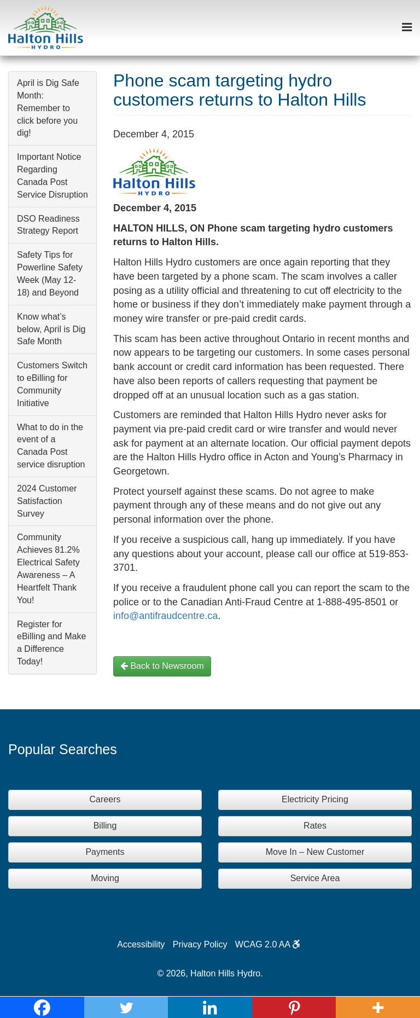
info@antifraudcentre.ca (165, 615)
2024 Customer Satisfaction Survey (47, 501)
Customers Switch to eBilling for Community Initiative (52, 384)
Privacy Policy (200, 944)
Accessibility (141, 944)
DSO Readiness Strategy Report (48, 225)
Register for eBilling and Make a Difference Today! (51, 643)
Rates (315, 825)
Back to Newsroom (162, 665)
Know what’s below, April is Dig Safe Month (51, 329)
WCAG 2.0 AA (267, 944)
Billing (105, 825)
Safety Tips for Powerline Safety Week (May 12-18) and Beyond (50, 273)
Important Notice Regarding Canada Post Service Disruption (52, 175)
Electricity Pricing (315, 799)
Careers (105, 799)
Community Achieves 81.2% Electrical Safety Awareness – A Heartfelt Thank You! (48, 568)
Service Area (315, 878)
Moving (105, 878)
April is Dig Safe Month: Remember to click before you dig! (48, 107)
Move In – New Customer (315, 852)
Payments (104, 852)
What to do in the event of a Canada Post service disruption (51, 446)
